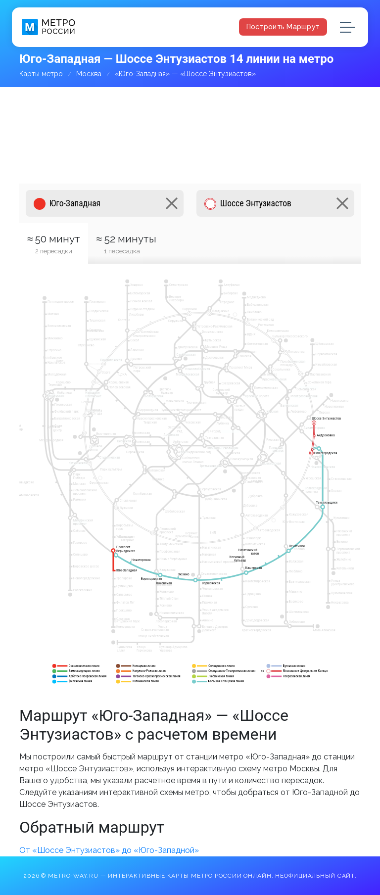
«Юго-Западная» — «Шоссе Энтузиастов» (185, 74)
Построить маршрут (283, 27)
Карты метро (41, 74)
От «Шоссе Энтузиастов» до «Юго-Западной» (109, 850)
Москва (88, 74)
